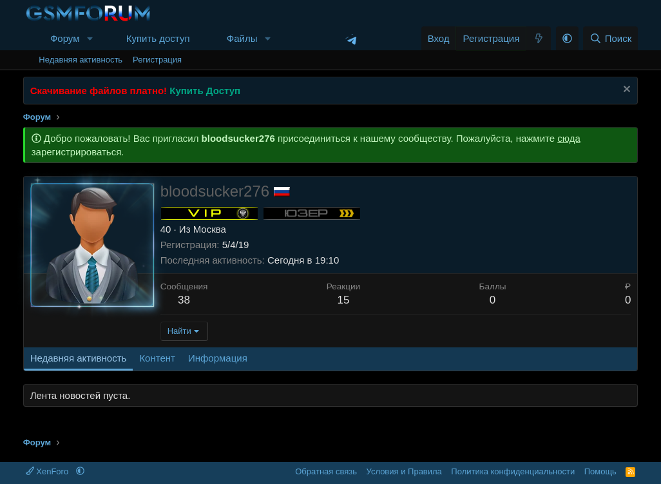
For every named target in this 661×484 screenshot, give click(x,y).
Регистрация (157, 59)
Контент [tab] (157, 358)
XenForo (48, 471)
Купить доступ (158, 38)
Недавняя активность (80, 59)
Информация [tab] (217, 358)
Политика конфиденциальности (513, 471)
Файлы (242, 38)
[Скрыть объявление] (625, 90)
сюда (568, 138)
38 (184, 300)
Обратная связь (326, 471)
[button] (90, 38)
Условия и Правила (404, 471)
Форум (65, 38)
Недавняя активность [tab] (78, 358)
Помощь (600, 471)
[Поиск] (610, 38)
